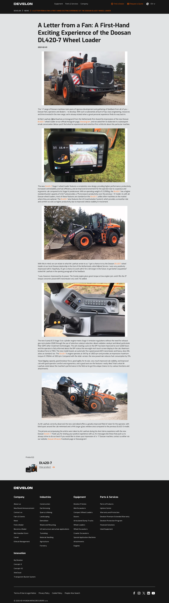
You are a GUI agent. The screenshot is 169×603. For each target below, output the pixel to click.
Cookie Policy (57, 593)
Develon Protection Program (111, 521)
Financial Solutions (107, 525)
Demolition (44, 521)
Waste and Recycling (48, 525)
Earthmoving (45, 508)
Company (84, 4)
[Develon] (23, 4)
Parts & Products (106, 504)
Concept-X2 (18, 568)
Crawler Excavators (81, 533)
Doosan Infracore (54, 439)
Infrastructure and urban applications (54, 529)
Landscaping (44, 517)
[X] (144, 593)
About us (17, 504)
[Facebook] (134, 593)
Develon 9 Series (80, 504)
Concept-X (18, 564)
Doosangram (85, 122)
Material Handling (46, 537)
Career (16, 537)
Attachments (79, 542)
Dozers (76, 517)
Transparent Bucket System (25, 577)
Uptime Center (105, 508)
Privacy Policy (44, 593)
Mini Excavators (80, 508)
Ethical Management (22, 542)
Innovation (20, 553)
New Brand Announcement (24, 508)
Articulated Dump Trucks (83, 521)
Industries (45, 497)
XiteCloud (17, 573)
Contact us (18, 512)
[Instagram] (139, 593)
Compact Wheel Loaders (83, 512)
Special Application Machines (85, 537)
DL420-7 (41, 122)
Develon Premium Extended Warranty (114, 517)
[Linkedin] (148, 593)
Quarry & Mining (46, 512)
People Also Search (72, 593)
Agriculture (44, 542)
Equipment (58, 4)
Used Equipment (106, 529)
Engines (77, 546)
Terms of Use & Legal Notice (25, 593)
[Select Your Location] (147, 3)
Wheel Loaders (79, 525)
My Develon (18, 560)
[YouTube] (153, 593)
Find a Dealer (117, 4)
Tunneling (44, 533)
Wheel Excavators (81, 529)
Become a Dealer (20, 529)
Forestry (43, 546)
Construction (45, 504)
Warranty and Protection (109, 512)
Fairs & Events (19, 517)
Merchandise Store (21, 533)
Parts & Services (71, 4)
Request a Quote (135, 4)
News (16, 521)
